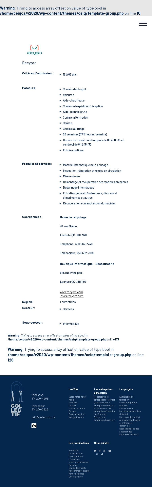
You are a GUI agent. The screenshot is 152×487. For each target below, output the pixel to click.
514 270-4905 (39, 398)
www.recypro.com (71, 292)
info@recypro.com (72, 296)
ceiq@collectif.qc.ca (43, 417)
